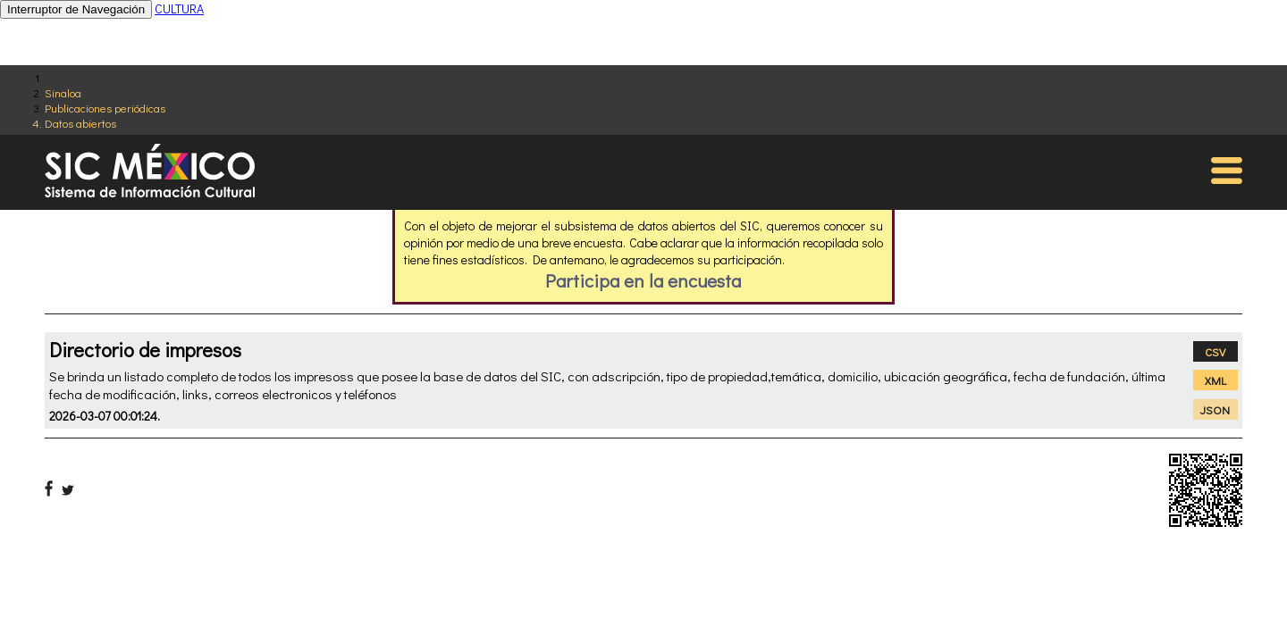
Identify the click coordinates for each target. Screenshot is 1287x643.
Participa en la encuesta (643, 280)
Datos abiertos (80, 122)
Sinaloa (63, 92)
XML (1215, 380)
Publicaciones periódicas (105, 107)
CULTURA (179, 8)
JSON (1215, 409)
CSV (1215, 351)
